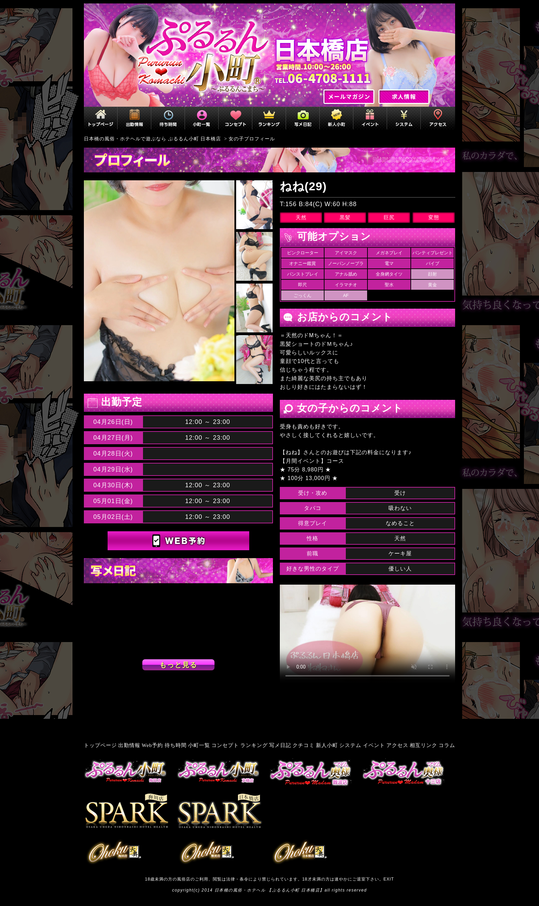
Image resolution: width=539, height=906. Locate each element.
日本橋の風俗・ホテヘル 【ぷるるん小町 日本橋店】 (269, 890)
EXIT (389, 879)
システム (350, 745)
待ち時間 (176, 745)
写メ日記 (280, 745)
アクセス (397, 745)
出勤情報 (129, 745)
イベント (374, 745)
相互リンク (423, 745)
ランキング (254, 745)
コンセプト (225, 745)
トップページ (100, 745)
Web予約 (152, 745)
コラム (447, 745)
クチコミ (304, 745)
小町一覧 (199, 745)
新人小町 (327, 745)
